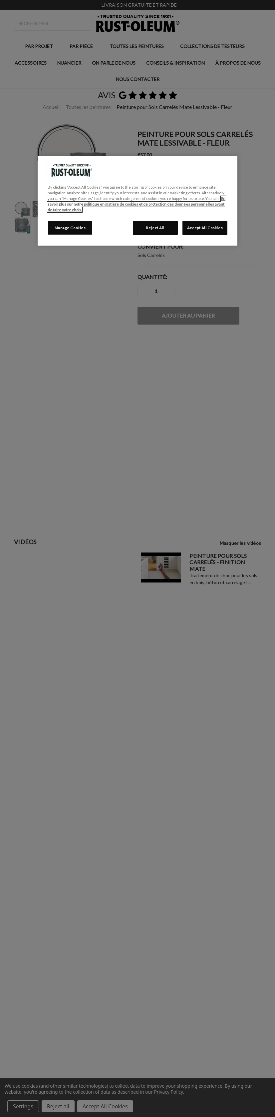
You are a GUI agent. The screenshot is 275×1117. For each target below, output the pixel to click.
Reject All (155, 228)
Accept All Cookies (205, 228)
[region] (137, 201)
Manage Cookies (70, 228)
